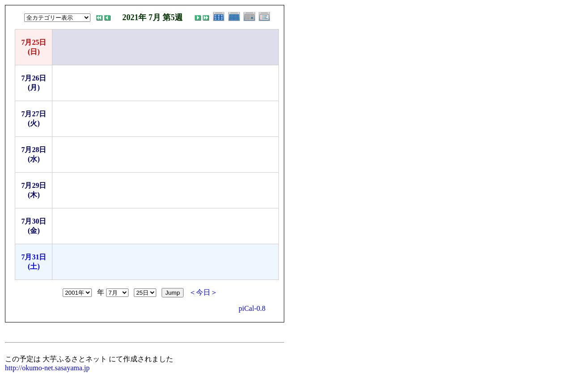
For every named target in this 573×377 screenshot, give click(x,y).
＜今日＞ (203, 292)
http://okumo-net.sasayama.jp (47, 368)
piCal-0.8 (252, 308)
